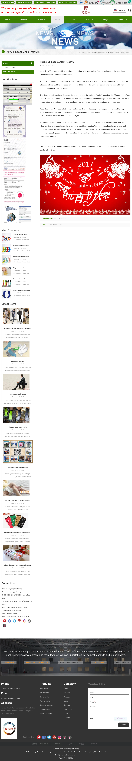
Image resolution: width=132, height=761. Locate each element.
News (57, 19)
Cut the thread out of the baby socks (17, 500)
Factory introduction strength (18, 467)
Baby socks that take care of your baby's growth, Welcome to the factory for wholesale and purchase (22, 268)
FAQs (105, 19)
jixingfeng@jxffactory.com (10, 698)
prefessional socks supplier (66, 146)
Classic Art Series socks (59, 219)
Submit (123, 725)
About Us (24, 19)
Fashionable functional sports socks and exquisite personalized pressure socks (22, 279)
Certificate (89, 19)
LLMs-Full (67, 717)
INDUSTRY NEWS (9, 68)
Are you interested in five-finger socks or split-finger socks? (17, 532)
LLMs (66, 713)
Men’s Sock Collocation (18, 394)
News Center (91, 52)
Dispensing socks (46, 705)
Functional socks (46, 713)
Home (7, 19)
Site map (67, 705)
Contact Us (122, 19)
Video (72, 19)
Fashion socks (45, 709)
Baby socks (44, 689)
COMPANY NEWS (101, 52)
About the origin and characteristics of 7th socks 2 (17, 565)
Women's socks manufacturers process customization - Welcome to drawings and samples (22, 245)
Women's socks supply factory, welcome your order (22, 256)
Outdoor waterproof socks (18, 427)
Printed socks (45, 693)
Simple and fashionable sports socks (22, 290)
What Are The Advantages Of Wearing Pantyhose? (17, 328)
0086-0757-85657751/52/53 (11, 689)
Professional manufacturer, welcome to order (22, 234)
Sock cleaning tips (17, 361)
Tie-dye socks (45, 701)
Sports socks (44, 697)
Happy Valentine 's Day (55, 225)
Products (41, 19)
